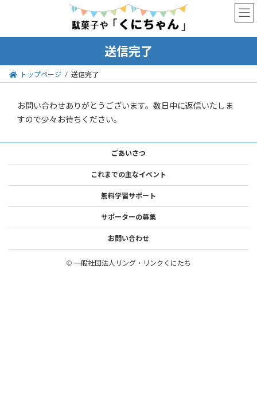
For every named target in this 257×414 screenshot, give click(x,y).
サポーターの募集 (128, 217)
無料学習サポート (128, 195)
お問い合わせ (128, 238)
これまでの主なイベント (128, 174)
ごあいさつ (128, 153)
